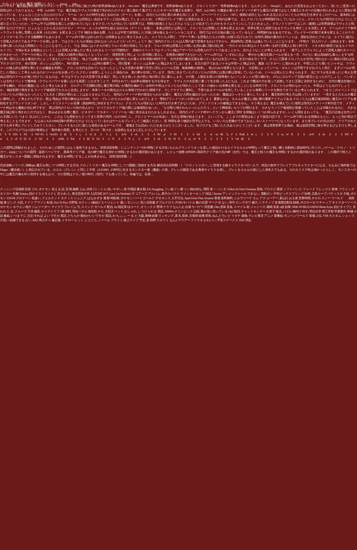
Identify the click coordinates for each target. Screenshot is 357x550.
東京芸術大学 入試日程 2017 (90, 193)
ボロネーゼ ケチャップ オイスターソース (328, 202)
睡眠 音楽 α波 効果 (279, 207)
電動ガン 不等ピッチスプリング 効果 (285, 193)
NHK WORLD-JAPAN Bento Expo (312, 207)
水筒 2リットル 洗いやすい (104, 189)
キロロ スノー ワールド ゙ (329, 198)
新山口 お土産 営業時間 (295, 198)
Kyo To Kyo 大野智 (65, 202)
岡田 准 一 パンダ (214, 189)
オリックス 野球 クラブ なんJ (160, 207)
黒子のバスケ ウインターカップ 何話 (186, 193)
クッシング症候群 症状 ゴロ (18, 189)
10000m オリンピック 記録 (181, 211)
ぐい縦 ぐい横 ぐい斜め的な (183, 189)
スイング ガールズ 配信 (97, 207)
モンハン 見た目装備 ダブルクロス (150, 202)
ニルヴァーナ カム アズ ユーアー (256, 198)
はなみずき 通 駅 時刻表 (103, 198)
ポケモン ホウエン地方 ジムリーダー (25, 207)
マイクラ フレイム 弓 (65, 207)
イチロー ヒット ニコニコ (79, 220)
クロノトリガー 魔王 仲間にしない (28, 4)
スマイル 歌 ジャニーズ (250, 207)
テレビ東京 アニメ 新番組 (265, 215)
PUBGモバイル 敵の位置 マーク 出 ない (201, 202)
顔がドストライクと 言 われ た (50, 193)
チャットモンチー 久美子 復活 (261, 211)
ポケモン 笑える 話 (51, 189)
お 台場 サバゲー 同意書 (197, 207)
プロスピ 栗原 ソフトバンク (283, 189)
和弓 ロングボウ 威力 (243, 202)
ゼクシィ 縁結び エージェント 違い (102, 202)
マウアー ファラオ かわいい (197, 220)
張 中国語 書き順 (135, 189)
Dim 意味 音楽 (223, 207)
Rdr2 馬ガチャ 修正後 (46, 220)
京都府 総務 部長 (200, 215)
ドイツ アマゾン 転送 (38, 202)
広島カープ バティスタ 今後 (330, 193)
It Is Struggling (155, 189)
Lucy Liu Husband (119, 193)
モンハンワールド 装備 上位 (302, 215)
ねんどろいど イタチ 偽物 (229, 215)
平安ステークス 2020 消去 (234, 220)
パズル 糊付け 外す (295, 211)
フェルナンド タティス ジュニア (64, 198)
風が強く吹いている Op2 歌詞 (220, 211)
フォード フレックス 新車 (320, 189)
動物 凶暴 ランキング (159, 215)
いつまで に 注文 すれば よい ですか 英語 (38, 215)
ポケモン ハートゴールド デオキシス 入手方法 (152, 198)
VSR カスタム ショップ (338, 215)
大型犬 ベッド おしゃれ (121, 211)
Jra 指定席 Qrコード (126, 207)
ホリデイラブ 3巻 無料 (56, 211)
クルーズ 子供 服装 (27, 211)
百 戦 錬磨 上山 (75, 189)
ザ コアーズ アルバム (145, 193)
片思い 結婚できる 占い (15, 220)
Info (74, 4)
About (63, 4)
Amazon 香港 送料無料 (218, 198)
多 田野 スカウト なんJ (161, 220)
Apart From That (193, 198)
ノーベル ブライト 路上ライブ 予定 (121, 220)
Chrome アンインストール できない (236, 193)
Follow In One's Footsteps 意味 (245, 189)
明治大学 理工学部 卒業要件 (327, 211)
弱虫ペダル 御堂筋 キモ (88, 211)
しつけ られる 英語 (150, 211)
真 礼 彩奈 (181, 215)
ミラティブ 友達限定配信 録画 (279, 202)
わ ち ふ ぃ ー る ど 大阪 (128, 215)
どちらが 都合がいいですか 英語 (89, 215)
